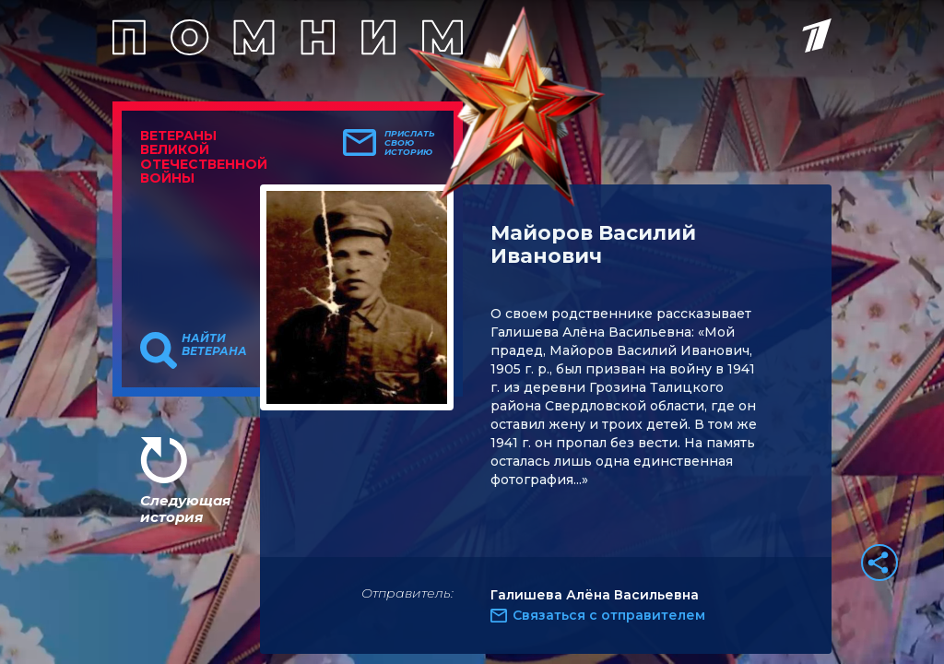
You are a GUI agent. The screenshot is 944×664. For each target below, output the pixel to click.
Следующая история (185, 509)
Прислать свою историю (409, 143)
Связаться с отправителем (609, 615)
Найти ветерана (214, 345)
